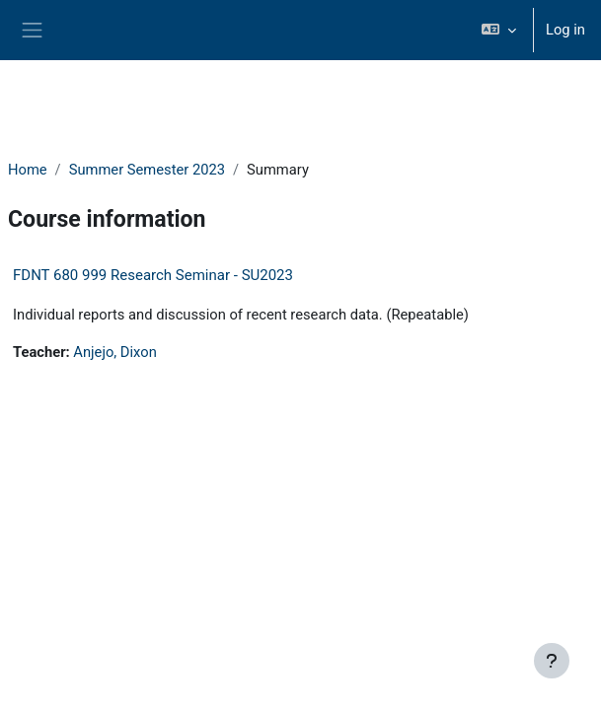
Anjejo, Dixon (114, 352)
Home (27, 169)
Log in (565, 29)
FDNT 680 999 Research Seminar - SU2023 (153, 275)
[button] (499, 30)
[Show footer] (551, 660)
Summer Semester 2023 (147, 169)
